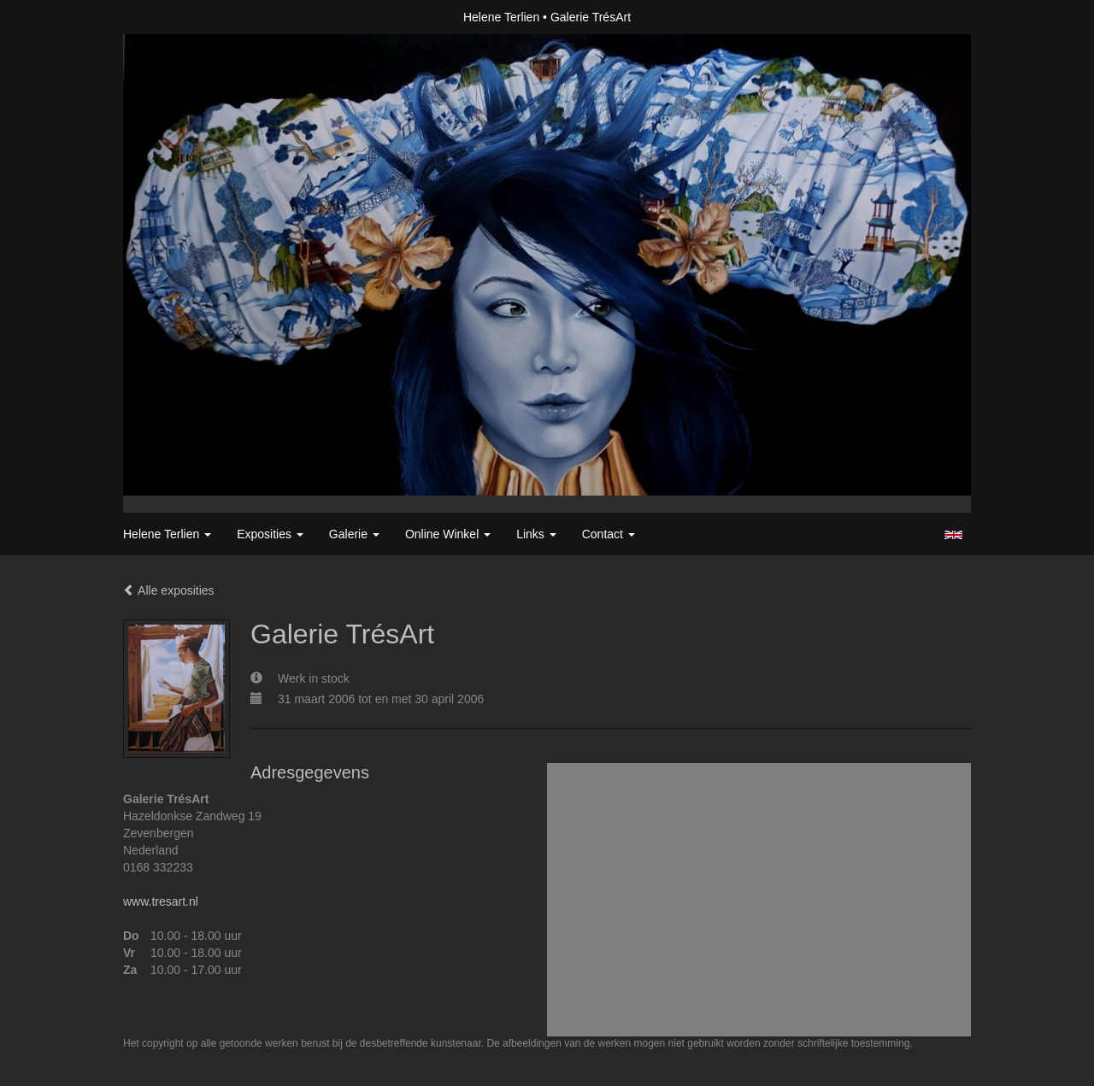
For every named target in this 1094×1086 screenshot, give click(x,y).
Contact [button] (608, 534)
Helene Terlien (501, 17)
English (953, 535)
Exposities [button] (270, 534)
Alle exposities (169, 590)
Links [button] (536, 534)
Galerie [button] (354, 534)
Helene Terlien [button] (167, 534)
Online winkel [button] (448, 534)
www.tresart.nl (160, 901)
